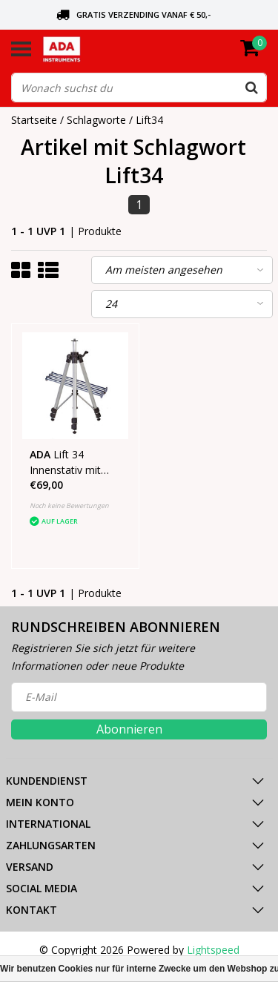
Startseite (34, 120)
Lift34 (149, 120)
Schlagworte (96, 120)
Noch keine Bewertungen (69, 505)
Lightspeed (213, 950)
